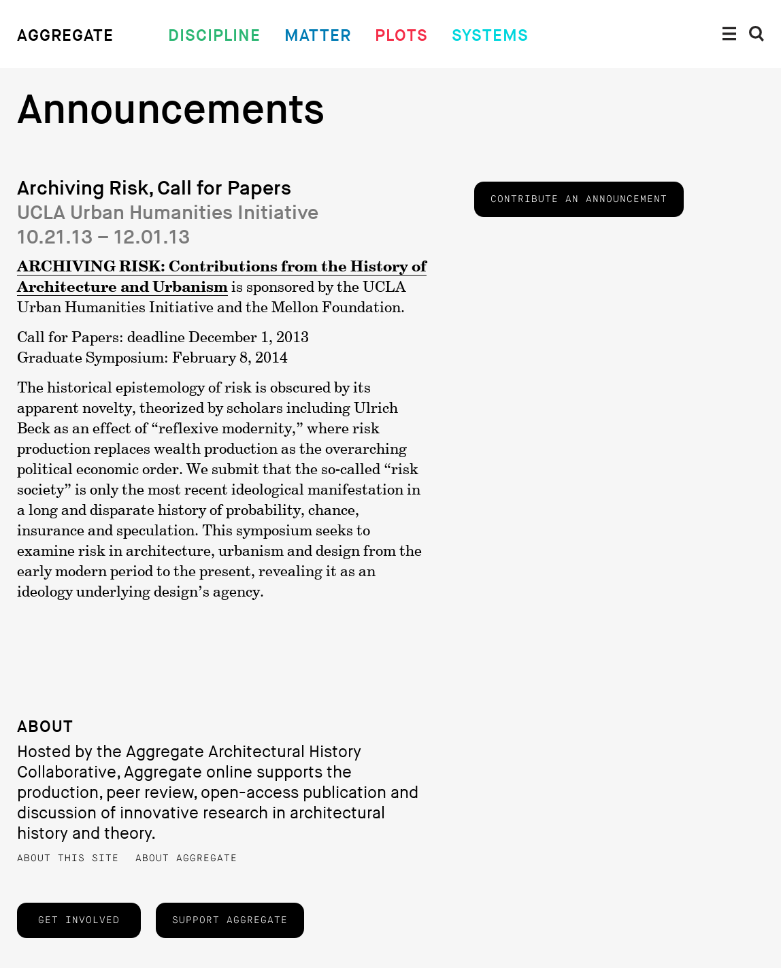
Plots (401, 36)
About (45, 727)
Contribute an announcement (579, 199)
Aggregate (65, 36)
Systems (490, 36)
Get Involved (79, 920)
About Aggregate (186, 858)
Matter (317, 36)
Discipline (214, 36)
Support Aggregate (230, 920)
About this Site (68, 858)
